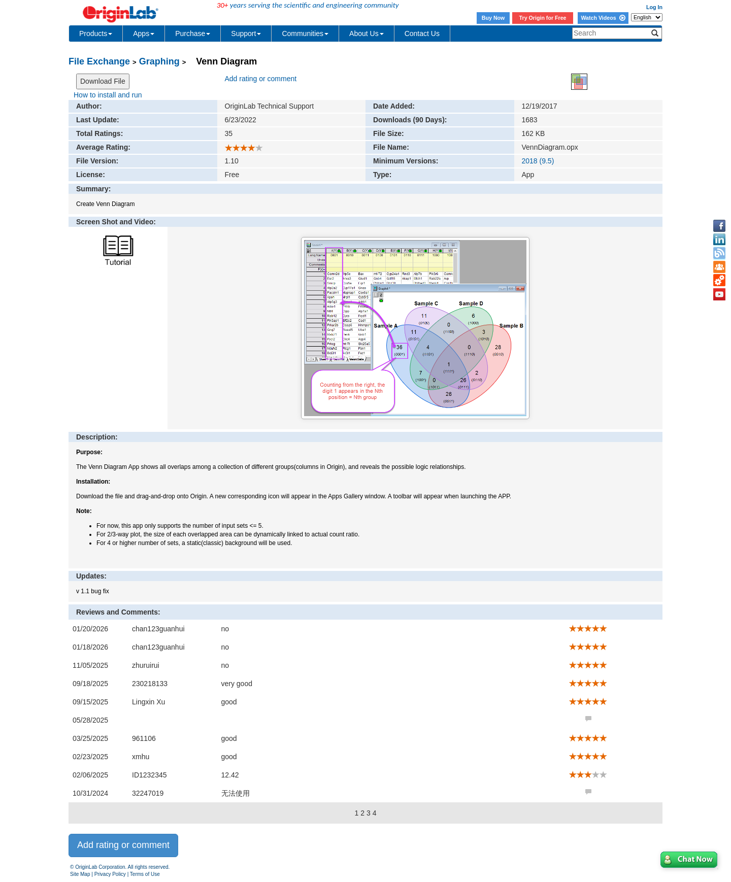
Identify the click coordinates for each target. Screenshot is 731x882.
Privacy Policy (110, 874)
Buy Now (493, 18)
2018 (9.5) (538, 161)
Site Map (80, 874)
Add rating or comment (261, 79)
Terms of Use (145, 874)
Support (246, 33)
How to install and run (108, 95)
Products (95, 33)
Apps (143, 33)
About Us (366, 33)
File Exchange (99, 61)
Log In (654, 7)
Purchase (192, 33)
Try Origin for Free (543, 18)
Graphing (159, 61)
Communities (305, 33)
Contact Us (422, 33)
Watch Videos (603, 18)
